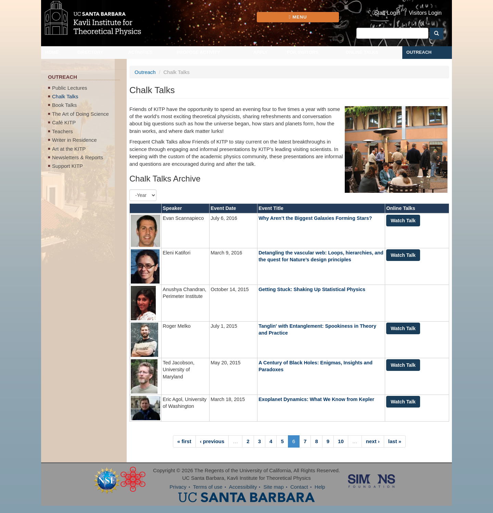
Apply (260, 52)
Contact (299, 487)
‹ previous (212, 441)
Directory (90, 52)
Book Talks (64, 105)
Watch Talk (403, 220)
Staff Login (387, 13)
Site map (274, 487)
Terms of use (208, 487)
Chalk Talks (65, 96)
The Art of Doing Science (80, 114)
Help (320, 487)
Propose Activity (198, 52)
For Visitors (302, 52)
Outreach (419, 52)
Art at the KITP (69, 149)
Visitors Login (425, 13)
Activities (140, 52)
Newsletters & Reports (77, 157)
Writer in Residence (74, 140)
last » (394, 441)
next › (373, 441)
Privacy (177, 487)
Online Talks (362, 52)
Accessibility (243, 487)
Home (52, 52)
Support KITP (67, 166)
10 (341, 441)
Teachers (62, 131)
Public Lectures (69, 88)
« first (184, 441)
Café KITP (64, 122)
